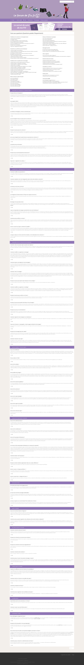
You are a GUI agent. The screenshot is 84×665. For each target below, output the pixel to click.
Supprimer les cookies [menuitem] (65, 654)
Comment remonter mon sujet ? (15, 74)
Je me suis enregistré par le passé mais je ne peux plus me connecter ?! (22, 43)
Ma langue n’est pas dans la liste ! (16, 54)
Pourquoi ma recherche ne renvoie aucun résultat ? (51, 61)
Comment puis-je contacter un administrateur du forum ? (52, 83)
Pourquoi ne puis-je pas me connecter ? (17, 42)
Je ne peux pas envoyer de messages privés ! (50, 49)
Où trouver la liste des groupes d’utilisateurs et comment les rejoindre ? (54, 41)
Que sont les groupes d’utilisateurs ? (49, 40)
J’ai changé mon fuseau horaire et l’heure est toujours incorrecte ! (21, 53)
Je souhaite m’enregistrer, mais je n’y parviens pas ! (18, 40)
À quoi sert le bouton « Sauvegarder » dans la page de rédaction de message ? (23, 72)
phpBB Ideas (60, 624)
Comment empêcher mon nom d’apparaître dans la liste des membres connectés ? (24, 51)
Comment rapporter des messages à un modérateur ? (19, 71)
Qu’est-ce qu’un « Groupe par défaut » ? (49, 44)
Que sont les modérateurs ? (47, 39)
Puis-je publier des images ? (15, 81)
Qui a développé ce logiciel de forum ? (49, 80)
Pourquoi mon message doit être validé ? (17, 73)
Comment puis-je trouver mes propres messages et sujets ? (53, 64)
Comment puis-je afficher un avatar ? (16, 56)
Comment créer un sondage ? (15, 65)
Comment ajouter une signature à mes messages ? (18, 64)
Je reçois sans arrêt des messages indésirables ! (51, 50)
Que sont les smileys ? (14, 80)
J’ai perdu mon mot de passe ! (15, 44)
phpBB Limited (37, 617)
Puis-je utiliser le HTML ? (14, 79)
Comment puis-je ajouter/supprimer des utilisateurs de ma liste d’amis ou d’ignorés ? (57, 56)
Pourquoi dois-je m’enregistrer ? (15, 38)
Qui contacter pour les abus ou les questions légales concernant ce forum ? (55, 82)
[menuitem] (30, 20)
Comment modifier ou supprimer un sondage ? (18, 67)
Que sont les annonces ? (14, 83)
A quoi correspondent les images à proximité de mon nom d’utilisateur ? (22, 55)
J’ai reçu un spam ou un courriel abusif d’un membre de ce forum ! (53, 51)
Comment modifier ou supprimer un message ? (18, 63)
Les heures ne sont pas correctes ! (16, 52)
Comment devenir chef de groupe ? (48, 42)
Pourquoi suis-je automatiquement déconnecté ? (18, 45)
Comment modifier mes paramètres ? (16, 50)
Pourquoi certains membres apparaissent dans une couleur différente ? (55, 43)
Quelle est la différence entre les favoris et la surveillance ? (52, 68)
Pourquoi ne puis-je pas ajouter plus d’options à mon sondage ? (21, 66)
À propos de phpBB (37, 618)
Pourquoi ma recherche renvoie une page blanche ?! (51, 62)
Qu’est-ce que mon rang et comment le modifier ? (18, 57)
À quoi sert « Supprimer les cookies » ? (16, 46)
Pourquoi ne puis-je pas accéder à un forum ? (18, 68)
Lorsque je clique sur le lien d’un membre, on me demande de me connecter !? (24, 58)
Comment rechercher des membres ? (49, 63)
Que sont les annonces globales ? (16, 82)
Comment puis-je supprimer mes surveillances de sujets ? (52, 71)
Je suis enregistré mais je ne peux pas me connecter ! (19, 41)
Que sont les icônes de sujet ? (15, 86)
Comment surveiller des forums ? (48, 70)
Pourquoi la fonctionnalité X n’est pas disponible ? (51, 81)
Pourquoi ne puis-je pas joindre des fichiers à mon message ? (20, 69)
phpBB (11, 205)
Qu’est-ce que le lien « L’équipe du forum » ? (50, 45)
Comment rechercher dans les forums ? (49, 60)
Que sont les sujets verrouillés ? (15, 85)
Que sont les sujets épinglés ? (15, 84)
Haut (73, 654)
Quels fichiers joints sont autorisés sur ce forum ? (51, 75)
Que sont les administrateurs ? (48, 38)
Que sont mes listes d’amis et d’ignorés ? (49, 55)
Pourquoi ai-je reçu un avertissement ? (16, 70)
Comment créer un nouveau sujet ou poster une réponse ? (20, 62)
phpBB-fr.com (25, 663)
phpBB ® (25, 658)
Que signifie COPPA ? (13, 39)
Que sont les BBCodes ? (14, 78)
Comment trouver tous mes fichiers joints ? (50, 76)
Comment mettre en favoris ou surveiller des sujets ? (51, 69)
